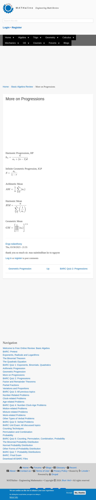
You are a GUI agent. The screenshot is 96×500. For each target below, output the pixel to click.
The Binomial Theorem (14, 358)
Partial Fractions (11, 385)
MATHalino (24, 7)
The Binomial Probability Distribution (21, 442)
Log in (9, 258)
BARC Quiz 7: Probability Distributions (22, 452)
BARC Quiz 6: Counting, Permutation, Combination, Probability (34, 438)
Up (48, 268)
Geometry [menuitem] (51, 38)
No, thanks (80, 493)
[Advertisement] (48, 64)
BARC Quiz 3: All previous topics (19, 392)
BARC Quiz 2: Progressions (74, 268)
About (12, 471)
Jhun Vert (66, 480)
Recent (73, 467)
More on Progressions (14, 375)
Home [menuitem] (8, 38)
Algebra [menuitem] (22, 38)
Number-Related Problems (16, 395)
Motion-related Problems (15, 408)
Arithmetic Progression (14, 368)
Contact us (25, 471)
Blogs (49, 467)
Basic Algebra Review (22, 86)
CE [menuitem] (25, 44)
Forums (37, 467)
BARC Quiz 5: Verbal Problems (18, 422)
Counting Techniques (13, 428)
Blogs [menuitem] (66, 43)
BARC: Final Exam (12, 455)
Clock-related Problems (14, 398)
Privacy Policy (60, 471)
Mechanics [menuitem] (11, 44)
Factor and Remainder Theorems (19, 381)
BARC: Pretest (10, 351)
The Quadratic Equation (14, 361)
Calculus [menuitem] (67, 38)
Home (6, 86)
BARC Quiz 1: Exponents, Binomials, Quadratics (27, 365)
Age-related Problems (13, 402)
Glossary (60, 467)
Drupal (55, 474)
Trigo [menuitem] (36, 38)
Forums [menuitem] (53, 44)
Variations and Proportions (16, 388)
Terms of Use (42, 471)
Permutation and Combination (17, 432)
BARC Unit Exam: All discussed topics (21, 425)
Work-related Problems (14, 415)
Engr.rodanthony (14, 244)
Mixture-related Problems (15, 412)
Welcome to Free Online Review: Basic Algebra (26, 348)
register (18, 258)
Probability (8, 435)
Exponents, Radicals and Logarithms (21, 355)
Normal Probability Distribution (18, 445)
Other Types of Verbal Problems (18, 418)
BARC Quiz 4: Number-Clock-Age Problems (24, 405)
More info (14, 497)
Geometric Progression (20, 268)
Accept (69, 493)
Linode (84, 471)
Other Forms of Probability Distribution (22, 448)
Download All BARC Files (15, 458)
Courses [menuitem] (38, 44)
